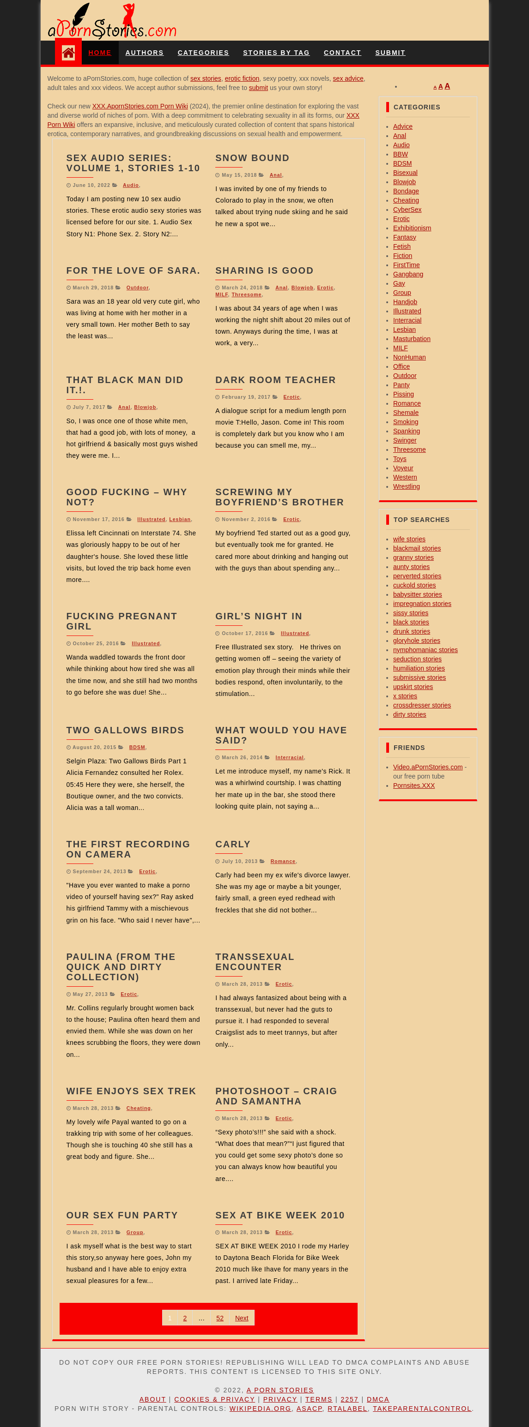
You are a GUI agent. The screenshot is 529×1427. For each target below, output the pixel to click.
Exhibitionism (412, 228)
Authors (145, 52)
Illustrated (151, 519)
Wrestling (406, 486)
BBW (400, 154)
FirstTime (406, 265)
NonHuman (409, 357)
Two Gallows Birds (126, 730)
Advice (403, 126)
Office (401, 366)
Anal (276, 175)
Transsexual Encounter (255, 962)
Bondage (406, 191)
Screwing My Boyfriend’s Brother (279, 497)
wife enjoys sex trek (132, 1091)
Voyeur (403, 468)
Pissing (403, 394)
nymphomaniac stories (425, 650)
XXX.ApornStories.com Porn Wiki (140, 106)
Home (100, 52)
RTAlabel (347, 1408)
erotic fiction (242, 78)
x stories (405, 696)
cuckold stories (414, 585)
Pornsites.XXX (414, 785)
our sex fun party (123, 1215)
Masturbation (412, 338)
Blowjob (303, 287)
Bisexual (405, 172)
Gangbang (408, 274)
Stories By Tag (276, 52)
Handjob (405, 302)
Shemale (406, 412)
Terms (319, 1399)
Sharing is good (264, 270)
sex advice (348, 78)
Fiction (402, 255)
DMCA (378, 1399)
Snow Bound (252, 158)
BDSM (137, 747)
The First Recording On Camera (129, 849)
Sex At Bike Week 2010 (280, 1215)
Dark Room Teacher (275, 380)
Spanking (406, 431)
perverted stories (417, 576)
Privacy (280, 1399)
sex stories (205, 78)
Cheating (139, 1108)
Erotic (325, 287)
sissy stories (410, 613)
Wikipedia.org (261, 1408)
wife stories (409, 539)
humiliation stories (419, 668)
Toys (400, 458)
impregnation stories (422, 603)
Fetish (402, 246)
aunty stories (411, 566)
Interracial (290, 757)
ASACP (309, 1408)
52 (220, 1318)
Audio (131, 185)
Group (135, 1232)
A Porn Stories (280, 1390)
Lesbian (180, 519)
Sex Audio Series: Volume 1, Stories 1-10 (134, 163)
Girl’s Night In (259, 616)
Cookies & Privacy (214, 1399)
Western (405, 477)
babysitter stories (417, 594)
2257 (350, 1399)
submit (258, 87)
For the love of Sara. (134, 270)
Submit (390, 52)
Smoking (405, 422)
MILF (221, 294)
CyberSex (407, 209)
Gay (399, 283)
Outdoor (138, 287)
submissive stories (419, 677)
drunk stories (411, 631)
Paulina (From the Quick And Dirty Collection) (121, 967)
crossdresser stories (422, 705)
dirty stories (409, 714)
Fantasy (404, 237)
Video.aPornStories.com (428, 767)
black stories (411, 622)
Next (242, 1318)
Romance (283, 861)
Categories (204, 52)
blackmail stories (417, 548)
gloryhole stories (416, 640)
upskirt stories (413, 686)
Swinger (405, 440)
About (153, 1399)
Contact (342, 52)
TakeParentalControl (422, 1408)
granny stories (413, 557)
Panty (401, 385)
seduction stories (417, 659)
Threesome (246, 294)
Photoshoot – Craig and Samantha (276, 1096)
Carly (233, 844)
